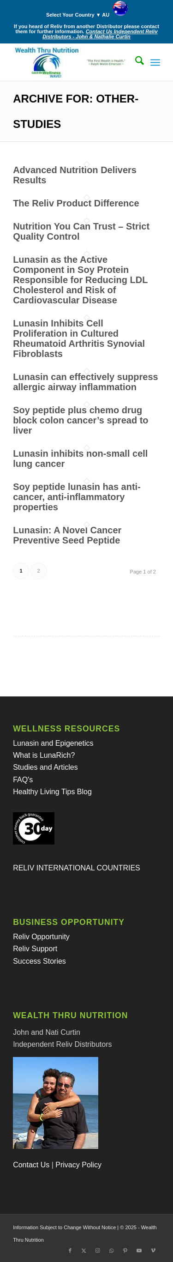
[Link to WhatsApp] (112, 1250)
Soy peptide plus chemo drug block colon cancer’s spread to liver (80, 420)
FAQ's (23, 780)
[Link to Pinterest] (125, 1250)
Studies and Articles (45, 767)
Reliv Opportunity (41, 937)
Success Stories (39, 961)
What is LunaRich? (44, 755)
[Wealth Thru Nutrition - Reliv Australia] (72, 62)
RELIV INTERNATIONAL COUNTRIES (76, 868)
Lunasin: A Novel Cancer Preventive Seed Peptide (67, 535)
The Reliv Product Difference (76, 203)
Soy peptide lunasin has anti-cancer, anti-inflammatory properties (77, 497)
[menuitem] (89, 8)
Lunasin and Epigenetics (53, 743)
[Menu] (155, 62)
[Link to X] (84, 1250)
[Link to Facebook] (70, 1250)
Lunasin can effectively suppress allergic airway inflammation (85, 382)
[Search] (135, 62)
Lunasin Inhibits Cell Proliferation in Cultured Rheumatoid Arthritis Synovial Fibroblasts (79, 338)
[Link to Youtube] (139, 1250)
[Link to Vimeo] (153, 1250)
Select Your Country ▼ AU (88, 13)
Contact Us (31, 1165)
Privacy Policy (78, 1165)
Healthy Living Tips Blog (52, 792)
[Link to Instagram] (98, 1250)
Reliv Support (35, 949)
